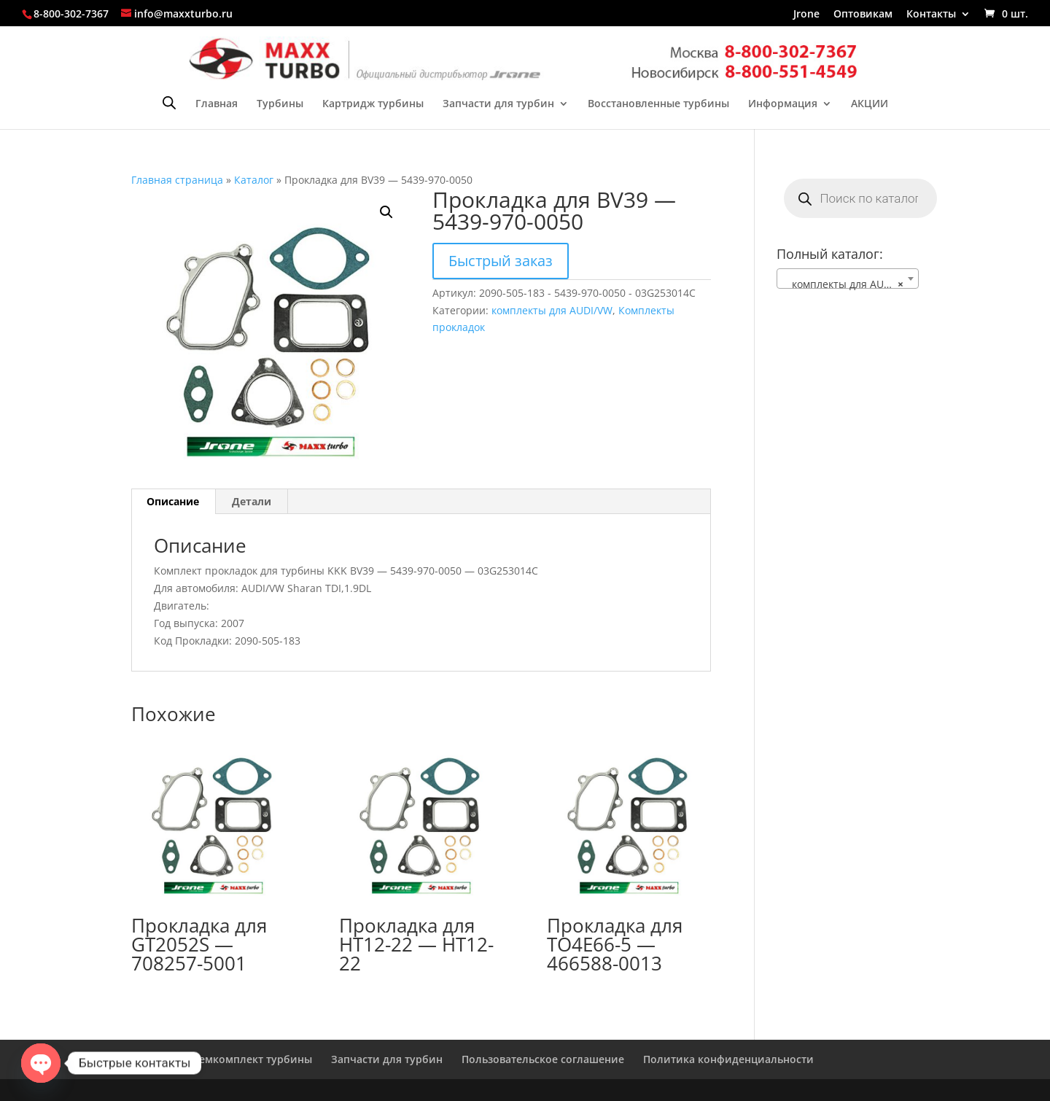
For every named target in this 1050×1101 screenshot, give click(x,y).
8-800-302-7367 (71, 13)
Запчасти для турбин (498, 104)
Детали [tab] (251, 501)
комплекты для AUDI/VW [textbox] (848, 284)
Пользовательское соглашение (543, 1059)
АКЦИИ (869, 104)
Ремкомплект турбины (252, 1059)
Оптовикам (862, 14)
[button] (386, 212)
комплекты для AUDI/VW (551, 310)
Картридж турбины (373, 104)
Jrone (806, 14)
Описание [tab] (173, 501)
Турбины (280, 104)
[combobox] (848, 278)
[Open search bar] (169, 102)
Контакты (931, 14)
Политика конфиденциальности (728, 1059)
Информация (782, 104)
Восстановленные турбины (658, 104)
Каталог (253, 180)
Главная (216, 104)
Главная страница (177, 180)
